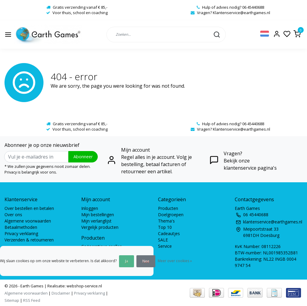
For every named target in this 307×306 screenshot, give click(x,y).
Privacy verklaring (21, 233)
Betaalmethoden (20, 227)
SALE (163, 240)
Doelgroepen (170, 214)
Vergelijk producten (99, 227)
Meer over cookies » (175, 260)
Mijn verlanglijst (96, 221)
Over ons (13, 214)
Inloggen (89, 208)
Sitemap (11, 300)
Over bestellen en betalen (29, 208)
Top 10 (165, 227)
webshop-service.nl (84, 286)
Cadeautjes (169, 233)
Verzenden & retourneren (29, 240)
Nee (145, 261)
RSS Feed (31, 300)
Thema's (166, 221)
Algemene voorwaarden (27, 221)
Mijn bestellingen (97, 214)
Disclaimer (61, 293)
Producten (168, 208)
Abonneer (83, 156)
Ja (126, 261)
